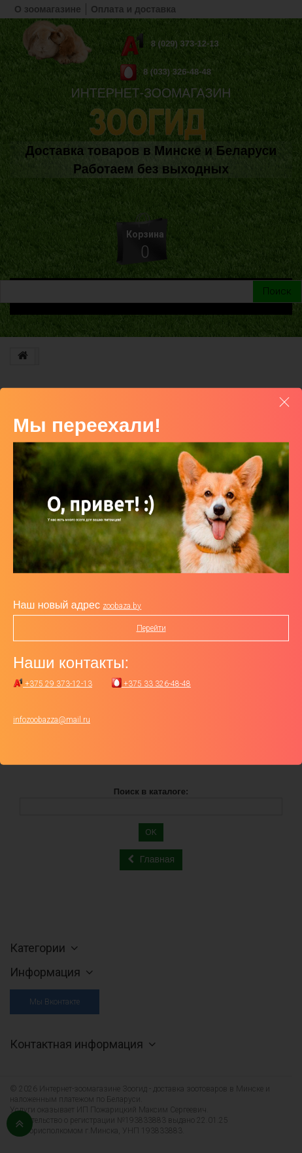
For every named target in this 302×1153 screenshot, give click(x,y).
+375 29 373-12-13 (52, 683)
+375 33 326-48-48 (151, 683)
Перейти (151, 628)
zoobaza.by (122, 606)
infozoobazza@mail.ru (51, 719)
